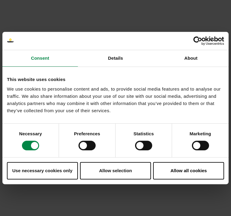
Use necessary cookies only (42, 170)
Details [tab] (115, 58)
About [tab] (191, 58)
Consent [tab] (40, 58)
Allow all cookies (189, 170)
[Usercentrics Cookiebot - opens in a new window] (197, 40)
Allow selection (115, 170)
